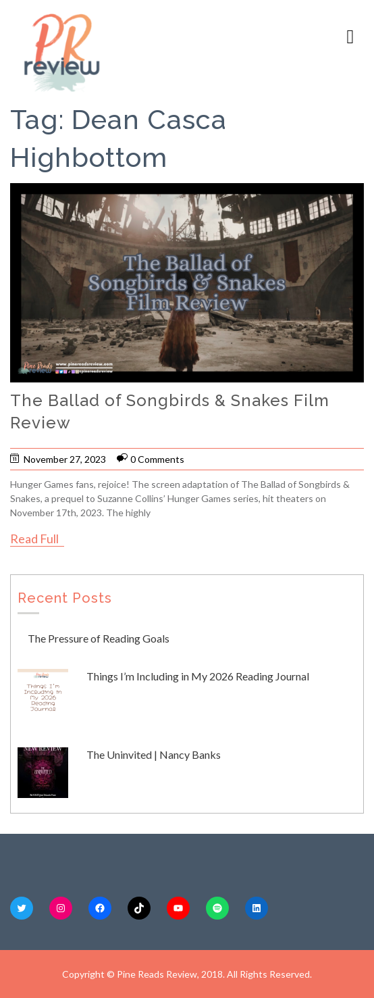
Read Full (34, 538)
